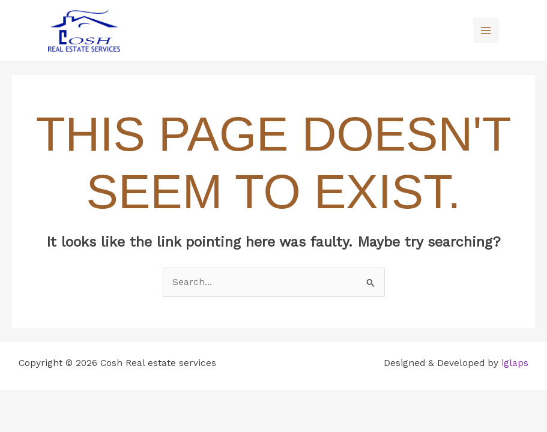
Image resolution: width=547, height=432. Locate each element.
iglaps (514, 363)
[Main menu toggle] (486, 30)
